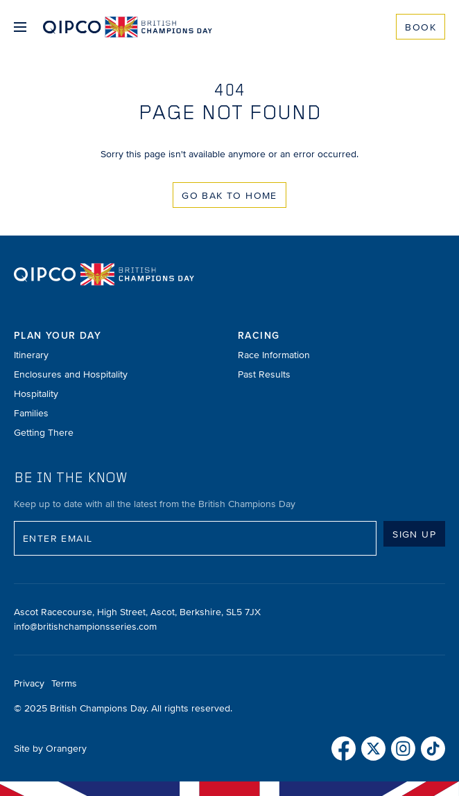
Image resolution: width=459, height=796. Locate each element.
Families (31, 413)
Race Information (274, 355)
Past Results (264, 374)
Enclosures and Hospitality (71, 374)
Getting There (43, 433)
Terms (64, 683)
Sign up (414, 534)
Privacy (29, 683)
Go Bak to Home (229, 196)
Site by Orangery (50, 748)
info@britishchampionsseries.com (85, 627)
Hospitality (36, 394)
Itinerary (31, 355)
